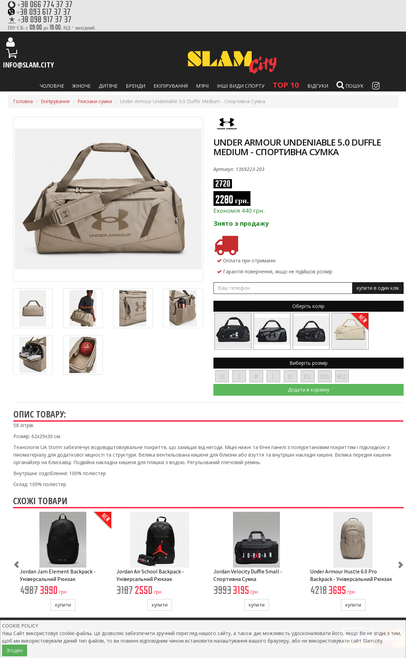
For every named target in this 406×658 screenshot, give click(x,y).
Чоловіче (52, 86)
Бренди (135, 86)
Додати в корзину (308, 389)
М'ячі (202, 86)
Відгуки (317, 86)
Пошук (350, 85)
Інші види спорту (240, 86)
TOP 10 (286, 84)
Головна (23, 101)
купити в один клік (378, 288)
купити (63, 604)
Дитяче (108, 86)
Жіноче (81, 86)
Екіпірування (170, 86)
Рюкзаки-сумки (94, 101)
